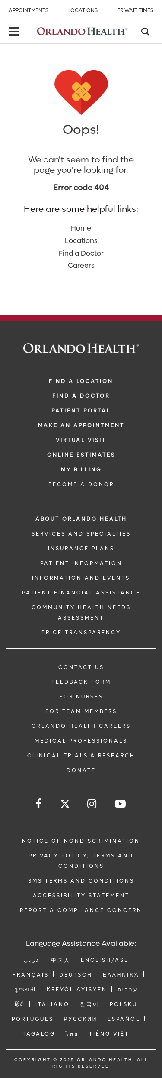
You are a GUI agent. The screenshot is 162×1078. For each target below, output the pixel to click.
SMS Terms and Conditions (81, 880)
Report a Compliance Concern (81, 910)
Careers (81, 265)
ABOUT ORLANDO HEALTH (81, 519)
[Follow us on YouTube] (121, 804)
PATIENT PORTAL (81, 410)
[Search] (144, 32)
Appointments (28, 10)
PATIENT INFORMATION (81, 563)
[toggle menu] (15, 32)
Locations (83, 10)
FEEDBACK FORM (81, 682)
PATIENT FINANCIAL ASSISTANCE (81, 592)
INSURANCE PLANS (81, 548)
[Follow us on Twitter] (65, 805)
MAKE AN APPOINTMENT (81, 425)
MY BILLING (81, 469)
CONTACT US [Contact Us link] (81, 667)
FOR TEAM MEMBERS (81, 711)
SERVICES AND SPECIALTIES (81, 533)
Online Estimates (81, 454)
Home (81, 228)
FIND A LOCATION (81, 381)
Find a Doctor (81, 253)
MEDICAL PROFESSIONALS (81, 740)
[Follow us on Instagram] (92, 804)
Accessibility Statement (81, 895)
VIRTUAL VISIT (81, 440)
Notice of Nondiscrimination (81, 841)
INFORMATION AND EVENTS (81, 578)
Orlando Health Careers (81, 726)
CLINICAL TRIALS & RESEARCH (81, 755)
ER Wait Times (135, 10)
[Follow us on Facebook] (39, 804)
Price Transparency (81, 632)
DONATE (81, 770)
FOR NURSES (81, 696)
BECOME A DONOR (81, 484)
